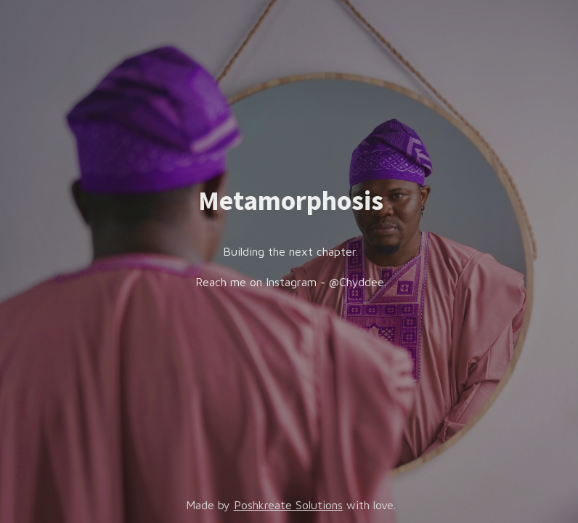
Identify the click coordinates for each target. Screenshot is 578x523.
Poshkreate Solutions (288, 504)
